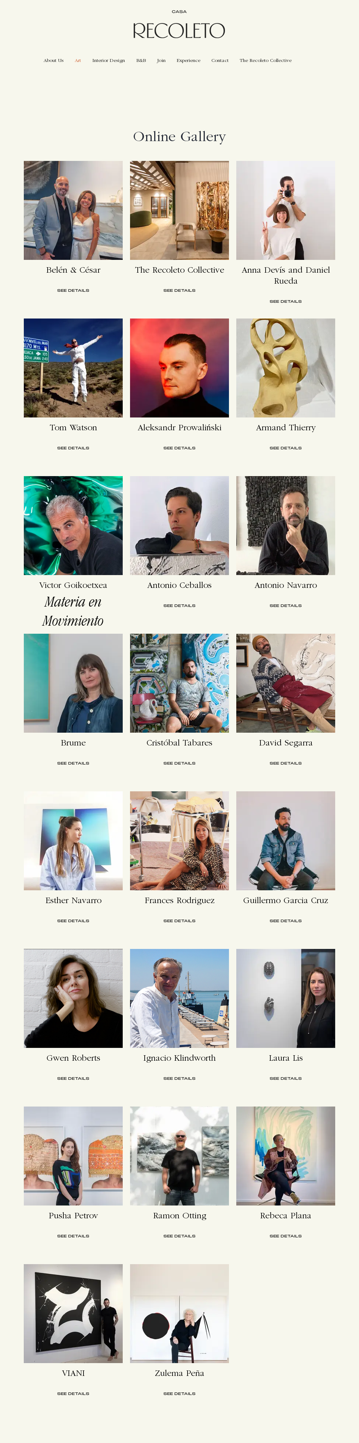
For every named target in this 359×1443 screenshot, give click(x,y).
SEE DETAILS (73, 290)
